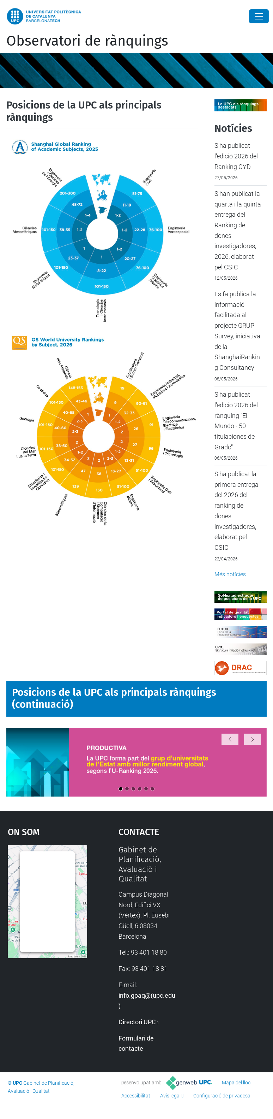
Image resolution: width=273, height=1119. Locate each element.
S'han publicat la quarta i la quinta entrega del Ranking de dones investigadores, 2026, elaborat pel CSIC (237, 230)
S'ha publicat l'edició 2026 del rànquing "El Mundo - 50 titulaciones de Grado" (236, 420)
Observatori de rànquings (87, 41)
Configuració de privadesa (221, 1095)
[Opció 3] (133, 789)
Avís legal (170, 1095)
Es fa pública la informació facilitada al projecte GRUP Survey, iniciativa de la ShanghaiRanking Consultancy (237, 330)
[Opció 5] (146, 789)
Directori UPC (137, 1022)
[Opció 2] (127, 789)
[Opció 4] (140, 789)
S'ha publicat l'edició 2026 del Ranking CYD (236, 156)
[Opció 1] (121, 789)
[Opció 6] (152, 789)
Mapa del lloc (236, 1082)
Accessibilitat (135, 1095)
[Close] (259, 16)
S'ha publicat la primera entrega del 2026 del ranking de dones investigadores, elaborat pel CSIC (236, 510)
